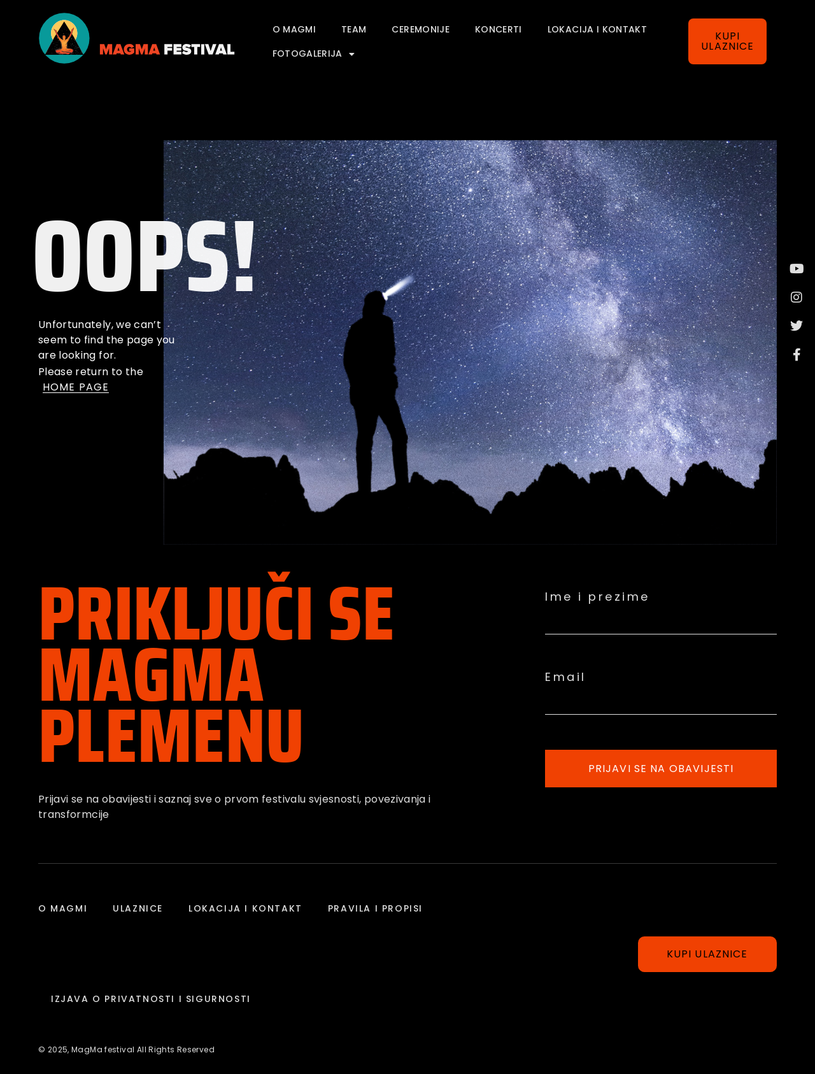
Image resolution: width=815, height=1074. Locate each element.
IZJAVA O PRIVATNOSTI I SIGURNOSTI (151, 998)
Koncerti (498, 29)
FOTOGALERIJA (314, 54)
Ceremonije (421, 29)
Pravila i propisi (375, 908)
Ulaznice (138, 908)
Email (565, 677)
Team (353, 29)
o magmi (294, 29)
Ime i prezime (597, 597)
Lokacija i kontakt (597, 29)
